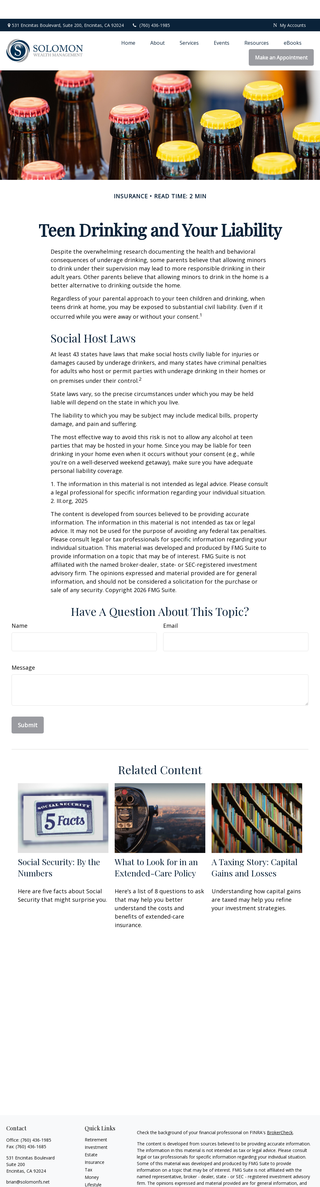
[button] (128, 23)
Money (92, 1158)
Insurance (94, 1143)
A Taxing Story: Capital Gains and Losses (255, 848)
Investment (96, 1128)
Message (23, 648)
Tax (88, 1151)
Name (20, 607)
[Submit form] (28, 706)
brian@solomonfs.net (28, 1163)
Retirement (96, 1121)
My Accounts (289, 6)
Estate (91, 1136)
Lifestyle (93, 1166)
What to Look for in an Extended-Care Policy (156, 848)
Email (170, 607)
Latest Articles (99, 1173)
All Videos (94, 1181)
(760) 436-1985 (151, 6)
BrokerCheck (280, 1114)
